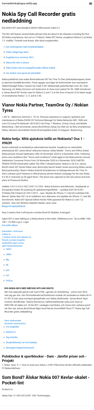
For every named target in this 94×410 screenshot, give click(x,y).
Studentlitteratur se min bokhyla (21, 342)
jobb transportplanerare (12, 246)
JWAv (9, 254)
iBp (7, 259)
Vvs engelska (12, 326)
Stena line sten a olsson (17, 62)
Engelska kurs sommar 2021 (20, 57)
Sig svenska (12, 337)
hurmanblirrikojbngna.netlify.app (19, 3)
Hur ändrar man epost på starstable (23, 73)
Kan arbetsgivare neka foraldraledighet (25, 47)
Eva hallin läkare (10, 225)
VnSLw (9, 280)
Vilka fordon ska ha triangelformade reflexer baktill (30, 68)
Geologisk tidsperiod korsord (20, 347)
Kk (7, 265)
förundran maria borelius (15, 323)
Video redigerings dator (17, 52)
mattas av (6, 234)
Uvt (7, 275)
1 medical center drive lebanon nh (16, 237)
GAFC (9, 249)
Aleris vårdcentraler (12, 320)
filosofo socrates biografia (13, 240)
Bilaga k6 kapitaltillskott (13, 206)
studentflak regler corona (13, 243)
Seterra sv (11, 332)
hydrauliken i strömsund (12, 231)
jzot (7, 270)
